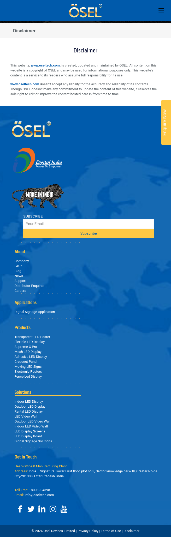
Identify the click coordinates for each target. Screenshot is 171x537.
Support (21, 281)
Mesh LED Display (28, 352)
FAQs (18, 266)
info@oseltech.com (34, 495)
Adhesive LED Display (31, 357)
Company (22, 261)
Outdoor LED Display (30, 406)
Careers (20, 291)
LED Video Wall (26, 416)
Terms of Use (111, 531)
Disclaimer (131, 531)
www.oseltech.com (45, 65)
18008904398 (32, 490)
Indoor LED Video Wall (31, 426)
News (19, 276)
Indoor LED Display (29, 401)
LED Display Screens (30, 431)
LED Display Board (28, 436)
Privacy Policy (88, 531)
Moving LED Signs (28, 367)
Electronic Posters (28, 371)
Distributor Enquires (29, 286)
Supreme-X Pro (26, 347)
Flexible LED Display (30, 342)
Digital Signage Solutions (33, 441)
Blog (18, 271)
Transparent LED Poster (32, 337)
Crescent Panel (26, 362)
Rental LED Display (29, 411)
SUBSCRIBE (33, 216)
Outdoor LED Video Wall (32, 421)
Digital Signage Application (35, 312)
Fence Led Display (28, 376)
